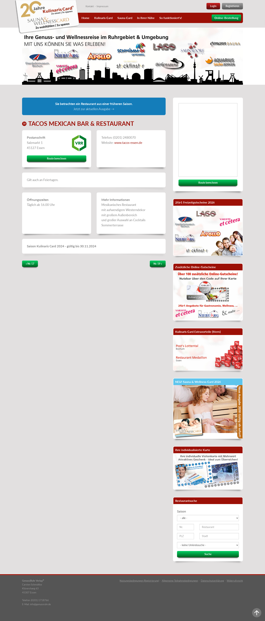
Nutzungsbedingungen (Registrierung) (139, 580)
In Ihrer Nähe (146, 18)
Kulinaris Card (103, 18)
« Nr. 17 (30, 263)
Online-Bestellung (226, 18)
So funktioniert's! (170, 18)
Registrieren (232, 6)
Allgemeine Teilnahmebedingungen (180, 580)
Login (213, 6)
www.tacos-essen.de (128, 143)
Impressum (102, 6)
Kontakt (90, 6)
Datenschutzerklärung (212, 580)
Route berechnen (56, 158)
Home (85, 18)
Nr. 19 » (157, 263)
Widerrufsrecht (235, 580)
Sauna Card (124, 18)
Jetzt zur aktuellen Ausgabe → (93, 109)
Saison (181, 511)
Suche (207, 554)
